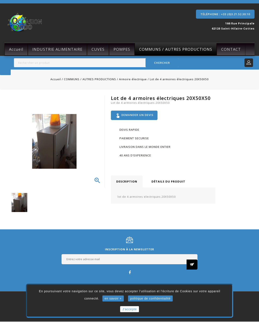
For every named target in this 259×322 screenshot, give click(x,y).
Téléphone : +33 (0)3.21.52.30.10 (225, 14)
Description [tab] (126, 182)
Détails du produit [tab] (168, 182)
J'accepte (129, 309)
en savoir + (113, 298)
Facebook (129, 272)
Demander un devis (134, 115)
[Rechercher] (96, 62)
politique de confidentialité (150, 298)
